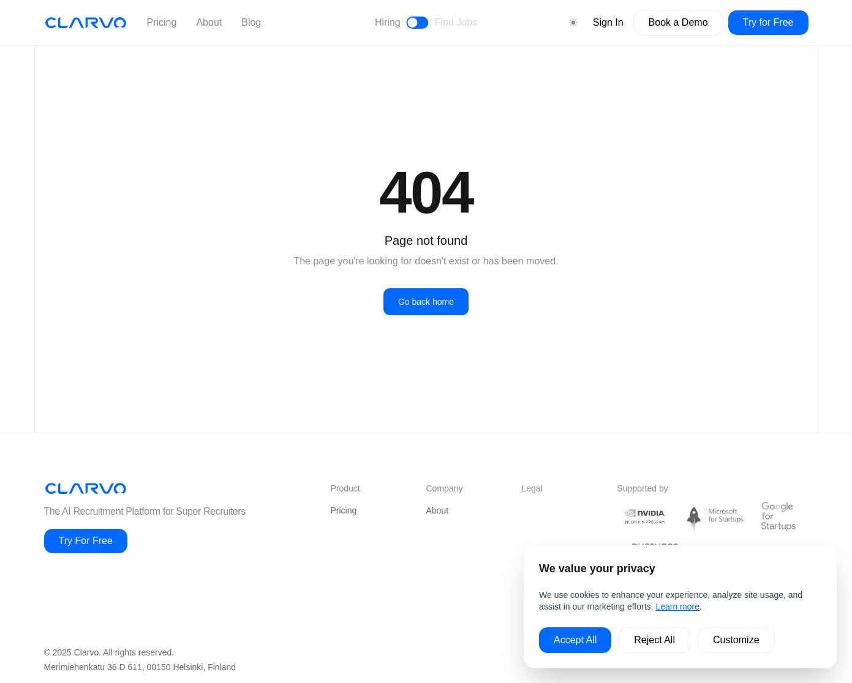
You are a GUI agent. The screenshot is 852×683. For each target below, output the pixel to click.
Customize (736, 640)
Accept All (575, 640)
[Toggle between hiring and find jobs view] (418, 23)
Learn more (677, 606)
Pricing (162, 22)
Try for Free (768, 22)
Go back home (426, 302)
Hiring (388, 22)
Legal (532, 488)
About (209, 22)
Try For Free (86, 541)
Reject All (654, 640)
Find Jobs (456, 22)
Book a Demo (678, 22)
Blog (251, 22)
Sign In (608, 22)
